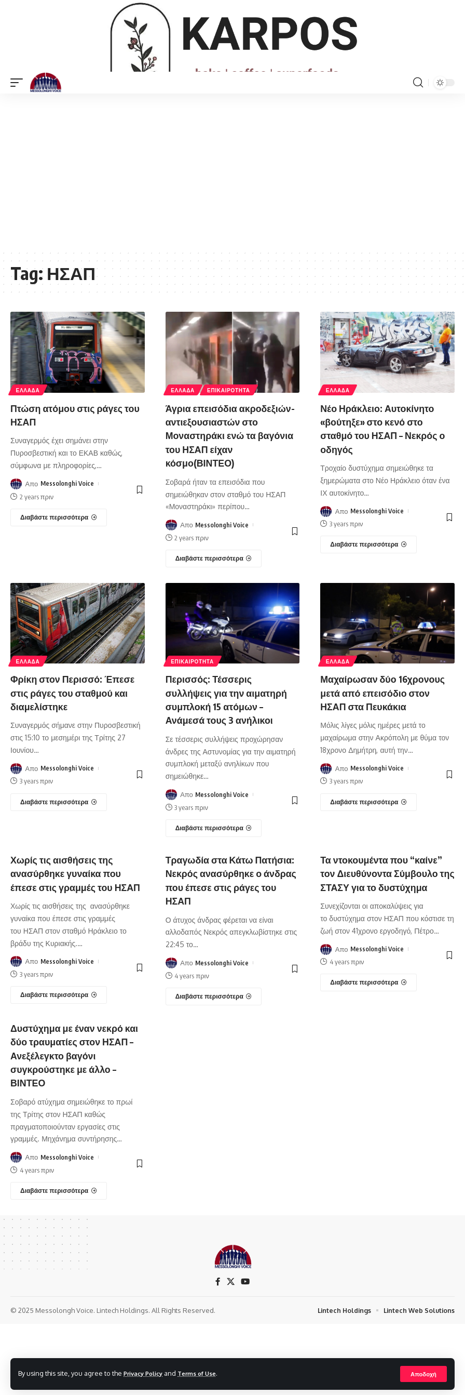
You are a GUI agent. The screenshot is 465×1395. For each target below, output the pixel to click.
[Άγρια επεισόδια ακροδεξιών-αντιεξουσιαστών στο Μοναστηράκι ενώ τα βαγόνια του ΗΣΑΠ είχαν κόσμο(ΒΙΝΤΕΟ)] (214, 606)
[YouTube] (245, 1352)
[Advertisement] (232, 205)
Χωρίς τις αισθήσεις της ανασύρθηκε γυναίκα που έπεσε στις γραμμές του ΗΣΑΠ (72, 939)
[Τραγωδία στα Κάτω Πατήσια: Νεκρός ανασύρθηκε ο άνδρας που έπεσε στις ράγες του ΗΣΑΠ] (214, 1055)
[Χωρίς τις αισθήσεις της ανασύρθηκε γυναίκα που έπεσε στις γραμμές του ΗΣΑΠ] (58, 1068)
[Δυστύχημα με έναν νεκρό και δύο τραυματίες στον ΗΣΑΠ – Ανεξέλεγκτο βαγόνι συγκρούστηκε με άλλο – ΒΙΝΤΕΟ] (58, 1261)
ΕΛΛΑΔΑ (28, 424)
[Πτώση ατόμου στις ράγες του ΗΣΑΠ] (58, 552)
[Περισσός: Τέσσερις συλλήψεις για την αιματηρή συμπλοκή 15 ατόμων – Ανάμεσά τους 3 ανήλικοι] (214, 888)
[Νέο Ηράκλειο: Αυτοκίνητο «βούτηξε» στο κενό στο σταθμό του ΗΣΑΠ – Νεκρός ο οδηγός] (368, 579)
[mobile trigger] (19, 117)
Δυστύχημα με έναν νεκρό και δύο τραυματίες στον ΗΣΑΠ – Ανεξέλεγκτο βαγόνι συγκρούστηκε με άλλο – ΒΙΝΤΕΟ (76, 1125)
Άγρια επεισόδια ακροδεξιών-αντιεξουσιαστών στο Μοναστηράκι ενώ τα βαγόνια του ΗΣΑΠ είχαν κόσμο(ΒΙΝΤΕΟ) (224, 475)
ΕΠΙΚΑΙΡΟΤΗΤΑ (230, 424)
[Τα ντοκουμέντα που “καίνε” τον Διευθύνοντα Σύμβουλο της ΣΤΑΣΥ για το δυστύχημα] (368, 1055)
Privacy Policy (146, 1373)
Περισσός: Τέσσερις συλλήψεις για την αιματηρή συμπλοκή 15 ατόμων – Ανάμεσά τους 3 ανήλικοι (227, 752)
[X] (230, 1352)
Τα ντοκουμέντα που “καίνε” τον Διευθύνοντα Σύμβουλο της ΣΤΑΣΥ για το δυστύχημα (386, 939)
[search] (418, 117)
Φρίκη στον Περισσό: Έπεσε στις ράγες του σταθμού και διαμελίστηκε (72, 739)
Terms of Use (205, 1373)
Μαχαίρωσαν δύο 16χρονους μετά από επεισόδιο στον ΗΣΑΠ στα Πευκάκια (383, 746)
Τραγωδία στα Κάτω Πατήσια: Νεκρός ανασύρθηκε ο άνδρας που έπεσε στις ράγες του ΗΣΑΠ (232, 939)
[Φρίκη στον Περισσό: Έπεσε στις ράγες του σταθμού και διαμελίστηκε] (58, 848)
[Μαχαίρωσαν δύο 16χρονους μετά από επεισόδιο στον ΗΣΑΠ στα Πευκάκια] (368, 862)
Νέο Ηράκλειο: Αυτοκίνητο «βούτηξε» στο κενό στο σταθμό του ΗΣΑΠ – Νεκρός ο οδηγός (385, 462)
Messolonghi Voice (67, 518)
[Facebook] (217, 1352)
